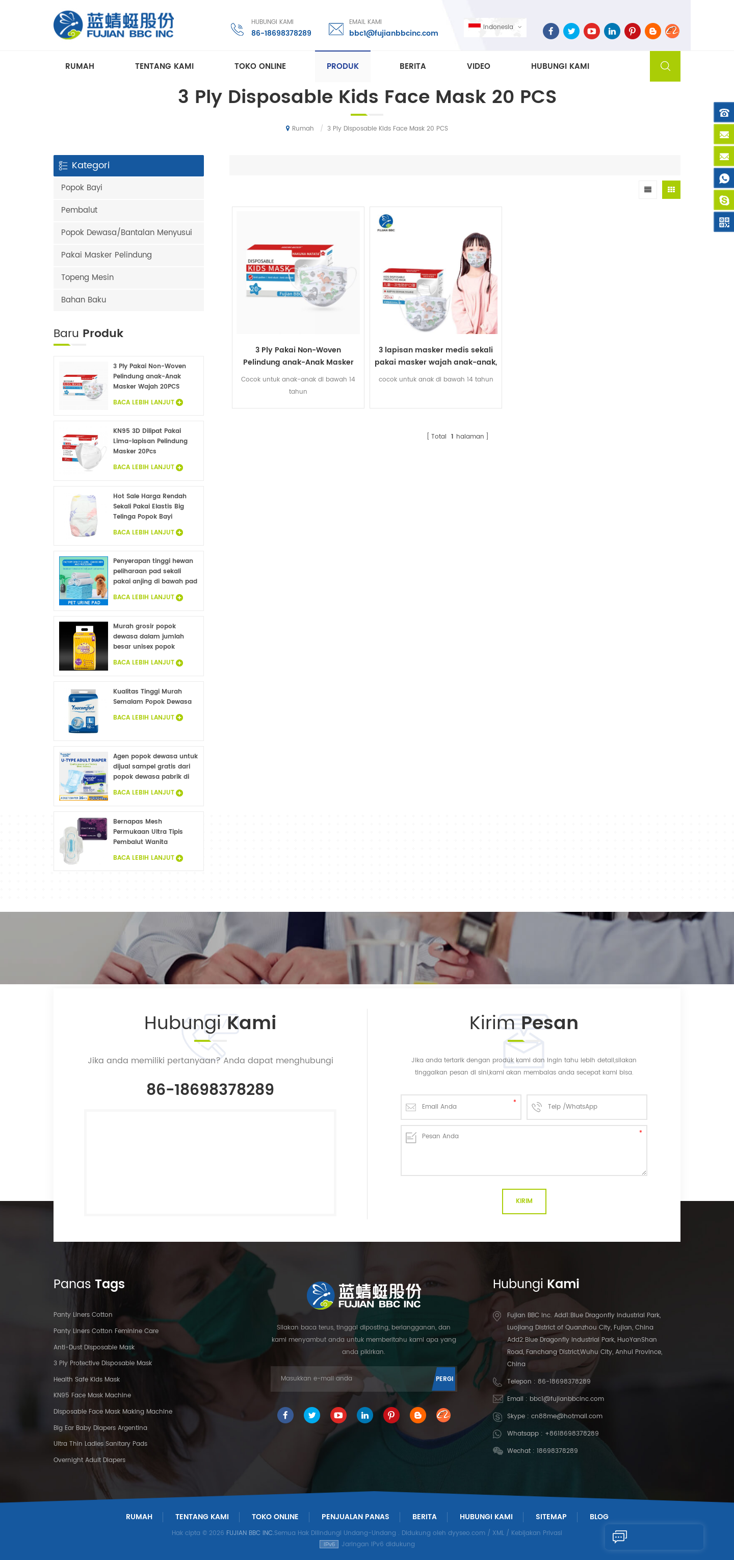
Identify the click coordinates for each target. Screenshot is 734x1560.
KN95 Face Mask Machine (92, 1395)
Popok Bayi (81, 188)
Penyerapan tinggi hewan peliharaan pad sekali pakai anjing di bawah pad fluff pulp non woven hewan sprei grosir (155, 571)
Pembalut (79, 210)
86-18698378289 (280, 33)
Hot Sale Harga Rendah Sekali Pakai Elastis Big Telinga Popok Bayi (150, 507)
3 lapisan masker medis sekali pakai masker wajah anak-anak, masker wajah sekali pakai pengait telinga (398, 332)
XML (498, 1533)
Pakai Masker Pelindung (106, 255)
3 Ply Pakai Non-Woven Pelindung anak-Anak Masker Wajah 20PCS (286, 332)
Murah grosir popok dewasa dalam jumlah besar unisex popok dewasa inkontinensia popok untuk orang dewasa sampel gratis (148, 637)
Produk (343, 67)
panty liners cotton (83, 1315)
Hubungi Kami (486, 1517)
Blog (599, 1517)
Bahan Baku (83, 300)
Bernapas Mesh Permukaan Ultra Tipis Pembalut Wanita (148, 832)
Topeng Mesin (87, 277)
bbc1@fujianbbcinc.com (392, 33)
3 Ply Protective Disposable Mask (103, 1363)
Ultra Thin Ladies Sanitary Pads (100, 1444)
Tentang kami (164, 67)
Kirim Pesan (637, 1537)
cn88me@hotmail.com (566, 1416)
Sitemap (551, 1517)
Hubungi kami (560, 67)
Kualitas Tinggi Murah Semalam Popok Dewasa (152, 697)
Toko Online (260, 67)
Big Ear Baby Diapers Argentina (100, 1428)
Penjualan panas (355, 1517)
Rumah (79, 67)
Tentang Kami (202, 1517)
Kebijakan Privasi (536, 1533)
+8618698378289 (572, 1434)
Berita (413, 67)
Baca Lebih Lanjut (148, 402)
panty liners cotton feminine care (106, 1331)
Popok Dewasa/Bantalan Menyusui (126, 232)
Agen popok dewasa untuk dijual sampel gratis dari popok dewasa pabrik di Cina (155, 767)
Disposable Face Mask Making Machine (113, 1412)
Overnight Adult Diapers (89, 1460)
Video (478, 67)
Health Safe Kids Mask (87, 1380)
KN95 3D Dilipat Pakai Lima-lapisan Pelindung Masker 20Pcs (150, 441)
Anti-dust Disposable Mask (94, 1347)
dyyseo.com (466, 1533)
